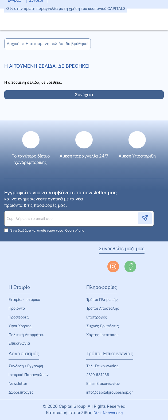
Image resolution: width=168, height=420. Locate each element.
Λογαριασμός (24, 353)
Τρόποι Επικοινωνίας (109, 353)
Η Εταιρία (19, 287)
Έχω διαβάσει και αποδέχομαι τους (44, 230)
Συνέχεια (84, 94)
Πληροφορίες (101, 287)
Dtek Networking (108, 412)
